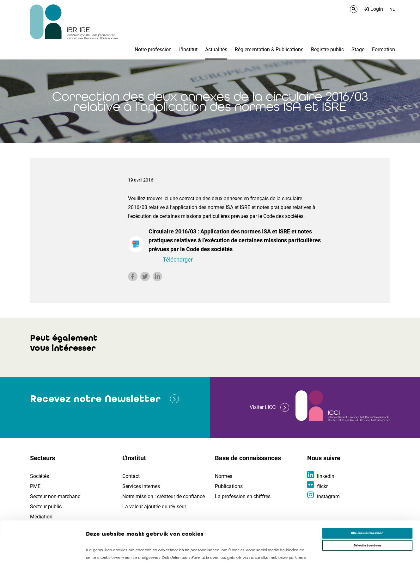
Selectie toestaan (367, 504)
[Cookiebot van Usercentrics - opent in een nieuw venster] (41, 552)
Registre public (327, 49)
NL (392, 9)
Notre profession (153, 49)
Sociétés (39, 476)
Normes (223, 476)
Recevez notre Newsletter (95, 399)
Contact (131, 476)
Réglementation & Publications (269, 49)
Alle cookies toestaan (367, 492)
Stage (357, 49)
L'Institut (188, 49)
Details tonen (288, 552)
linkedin (325, 476)
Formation (383, 49)
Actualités (216, 49)
